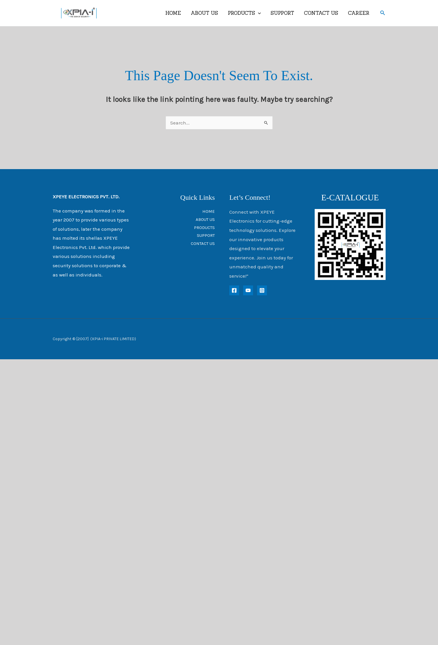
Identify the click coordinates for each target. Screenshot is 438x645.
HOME (173, 13)
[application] (258, 13)
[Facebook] (234, 290)
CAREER (358, 13)
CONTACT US (321, 13)
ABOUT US (204, 13)
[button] (382, 13)
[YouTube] (248, 290)
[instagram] (262, 290)
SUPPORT (282, 13)
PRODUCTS (244, 13)
